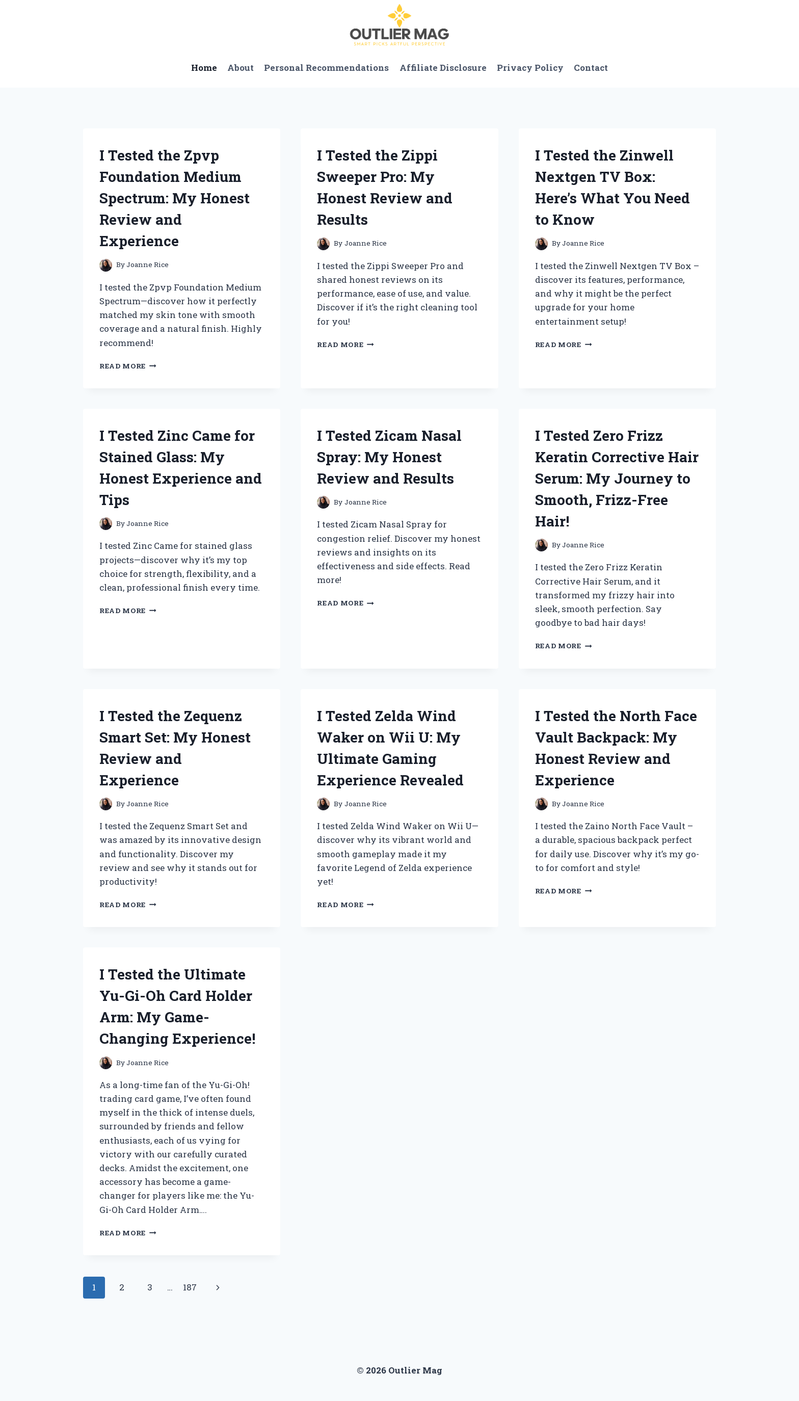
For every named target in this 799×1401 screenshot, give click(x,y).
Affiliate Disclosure (443, 67)
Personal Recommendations (326, 67)
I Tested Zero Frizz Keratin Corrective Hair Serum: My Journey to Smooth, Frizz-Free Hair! (617, 478)
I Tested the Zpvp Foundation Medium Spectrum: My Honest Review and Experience (174, 198)
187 (190, 1287)
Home (204, 67)
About (240, 67)
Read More (127, 366)
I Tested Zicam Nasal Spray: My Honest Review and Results (389, 457)
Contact (591, 67)
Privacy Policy (530, 67)
